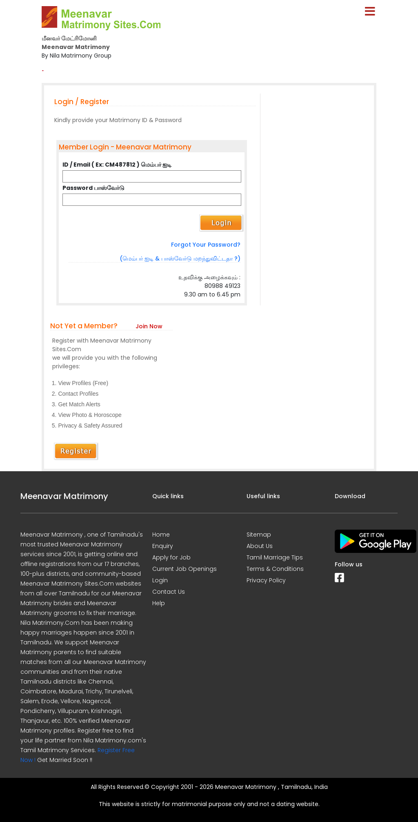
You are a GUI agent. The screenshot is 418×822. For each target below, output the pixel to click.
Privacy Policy (266, 580)
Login (160, 580)
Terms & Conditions (275, 569)
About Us (260, 546)
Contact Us (168, 592)
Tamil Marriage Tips (275, 557)
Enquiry (162, 546)
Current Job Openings (184, 569)
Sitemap (259, 534)
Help (158, 603)
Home (161, 534)
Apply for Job (171, 557)
